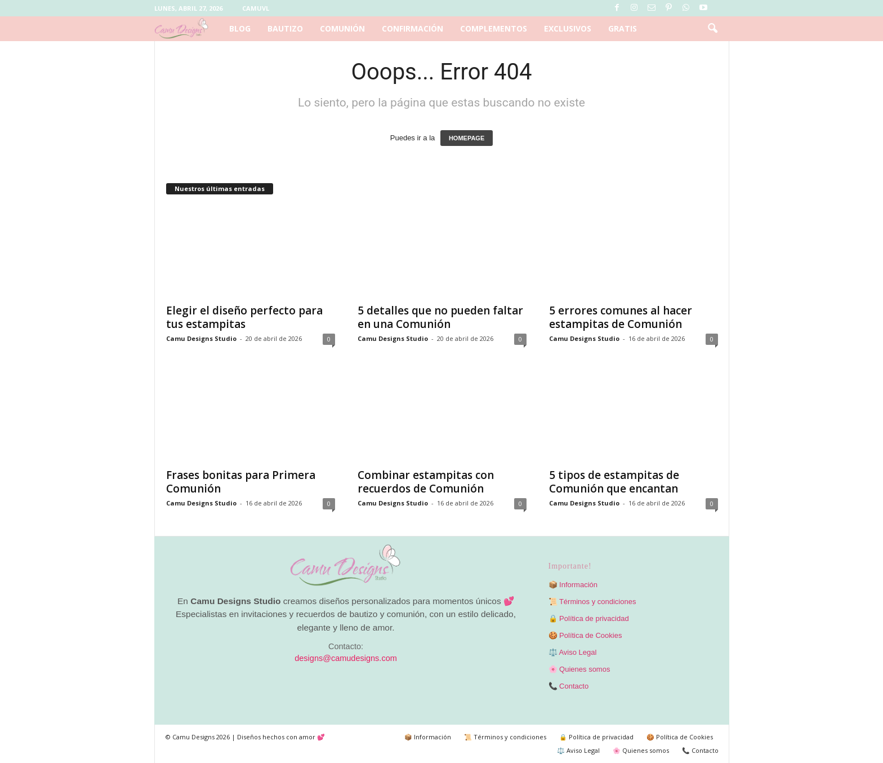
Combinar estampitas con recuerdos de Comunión (426, 482)
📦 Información (573, 584)
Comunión (342, 28)
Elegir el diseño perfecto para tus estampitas (244, 317)
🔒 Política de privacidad (588, 618)
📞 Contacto (568, 686)
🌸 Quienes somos (579, 669)
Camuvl (255, 8)
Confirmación (412, 28)
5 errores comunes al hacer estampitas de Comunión (620, 317)
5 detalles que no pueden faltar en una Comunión (440, 317)
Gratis (622, 28)
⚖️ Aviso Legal (572, 652)
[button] (712, 28)
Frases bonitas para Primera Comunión (240, 482)
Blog (240, 28)
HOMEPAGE (466, 138)
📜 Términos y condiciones (592, 601)
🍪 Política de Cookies (585, 635)
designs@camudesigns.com (346, 658)
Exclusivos (567, 28)
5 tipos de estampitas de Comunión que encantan (614, 482)
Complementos (493, 28)
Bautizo (285, 28)
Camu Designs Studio (201, 338)
